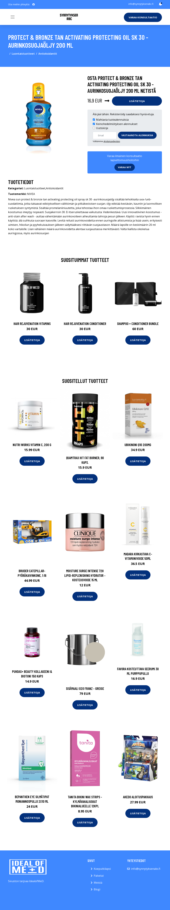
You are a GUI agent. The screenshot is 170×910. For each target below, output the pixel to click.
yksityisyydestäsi (112, 141)
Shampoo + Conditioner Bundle (138, 323)
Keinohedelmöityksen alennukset (116, 124)
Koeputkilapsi (102, 869)
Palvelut (99, 875)
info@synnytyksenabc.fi (140, 3)
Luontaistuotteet (23, 53)
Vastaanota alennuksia (137, 135)
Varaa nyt (124, 167)
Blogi (97, 889)
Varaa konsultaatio (143, 17)
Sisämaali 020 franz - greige (85, 688)
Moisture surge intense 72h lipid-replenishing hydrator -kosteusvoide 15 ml (85, 575)
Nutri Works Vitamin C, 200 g (32, 445)
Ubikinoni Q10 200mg (138, 445)
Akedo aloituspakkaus (138, 797)
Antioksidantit (47, 53)
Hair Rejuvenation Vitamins (32, 323)
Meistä (98, 882)
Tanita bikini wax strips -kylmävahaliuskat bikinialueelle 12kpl (85, 801)
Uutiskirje (102, 128)
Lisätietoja (137, 101)
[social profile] (33, 4)
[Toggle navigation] (12, 17)
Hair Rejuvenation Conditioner (85, 323)
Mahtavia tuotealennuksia (112, 119)
